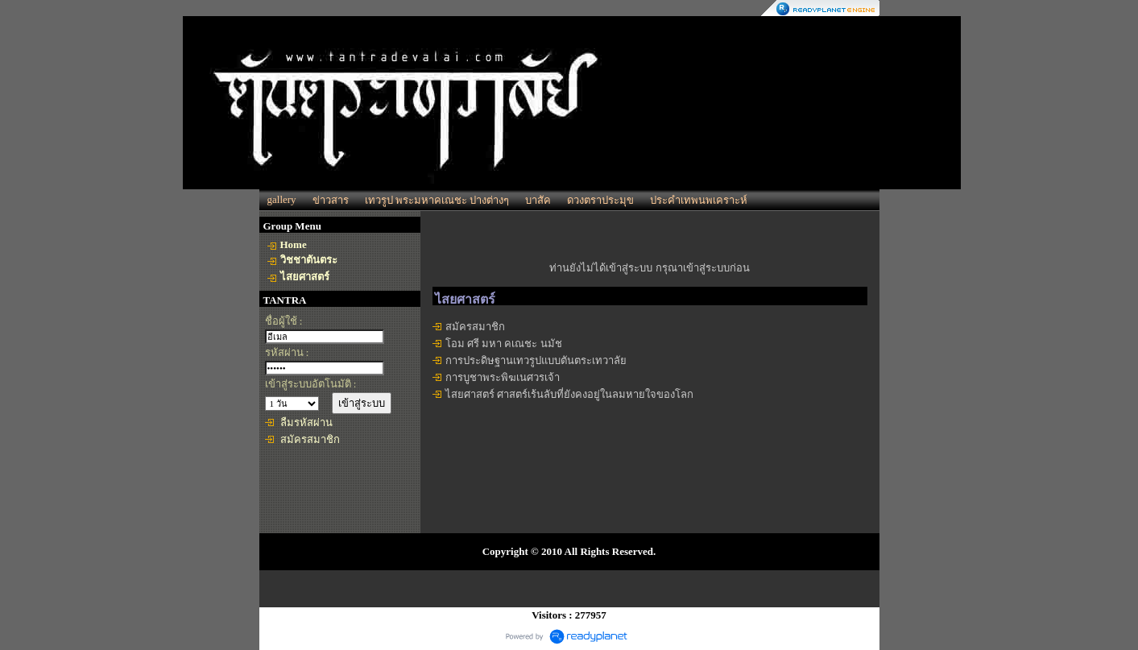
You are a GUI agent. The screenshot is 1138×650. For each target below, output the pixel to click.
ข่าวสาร (330, 200)
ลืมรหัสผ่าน (306, 422)
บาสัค (538, 200)
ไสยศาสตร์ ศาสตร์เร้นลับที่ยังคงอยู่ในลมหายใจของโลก (569, 394)
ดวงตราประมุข (600, 200)
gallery (281, 199)
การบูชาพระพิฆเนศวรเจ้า (502, 377)
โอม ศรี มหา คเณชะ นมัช (503, 343)
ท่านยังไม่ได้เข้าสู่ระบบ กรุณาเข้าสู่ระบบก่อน (649, 268)
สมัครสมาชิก (310, 439)
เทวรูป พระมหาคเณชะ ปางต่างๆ (437, 200)
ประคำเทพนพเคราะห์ (698, 200)
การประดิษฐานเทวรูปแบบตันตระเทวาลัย (536, 360)
